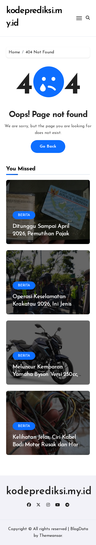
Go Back (48, 146)
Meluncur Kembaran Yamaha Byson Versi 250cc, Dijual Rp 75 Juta (45, 374)
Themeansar (50, 536)
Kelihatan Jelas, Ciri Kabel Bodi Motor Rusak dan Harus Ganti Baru (48, 444)
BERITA (24, 215)
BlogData (79, 529)
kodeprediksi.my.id (49, 491)
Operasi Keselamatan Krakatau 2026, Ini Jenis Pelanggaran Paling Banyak (47, 304)
